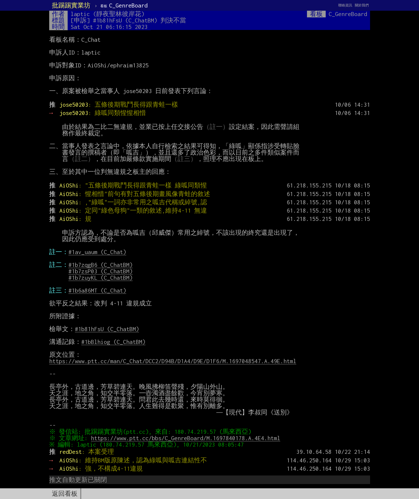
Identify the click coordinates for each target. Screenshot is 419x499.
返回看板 (65, 493)
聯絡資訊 (345, 5)
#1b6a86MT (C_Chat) (97, 290)
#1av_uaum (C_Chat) (97, 251)
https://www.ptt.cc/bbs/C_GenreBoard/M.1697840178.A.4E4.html (186, 438)
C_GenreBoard (124, 5)
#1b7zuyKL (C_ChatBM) (100, 277)
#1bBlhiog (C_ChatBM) (113, 341)
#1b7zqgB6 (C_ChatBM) (100, 264)
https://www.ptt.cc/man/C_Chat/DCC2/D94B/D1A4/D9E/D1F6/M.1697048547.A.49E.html (172, 361)
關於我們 (362, 5)
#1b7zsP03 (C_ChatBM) (100, 271)
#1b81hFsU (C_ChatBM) (107, 328)
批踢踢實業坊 (71, 5)
